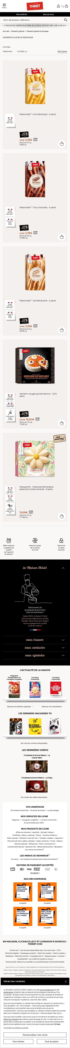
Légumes (58, 838)
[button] (58, 5)
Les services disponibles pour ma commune (37, 950)
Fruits (52, 841)
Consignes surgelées (30, 820)
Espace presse (50, 956)
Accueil (6, 31)
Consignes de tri (36, 956)
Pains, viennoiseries (47, 844)
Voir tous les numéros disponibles (34, 743)
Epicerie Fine (31, 847)
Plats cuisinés (12, 838)
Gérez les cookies (44, 953)
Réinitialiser (62, 51)
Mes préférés (21, 14)
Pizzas (38, 835)
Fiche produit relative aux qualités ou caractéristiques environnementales (35, 962)
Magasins (16, 820)
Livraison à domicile (48, 820)
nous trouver (35, 640)
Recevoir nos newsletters (52, 706)
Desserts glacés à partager (38, 31)
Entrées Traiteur (47, 832)
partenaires (8, 992)
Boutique (58, 847)
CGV (58, 950)
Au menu (14, 859)
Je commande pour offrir (34, 823)
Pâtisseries (33, 844)
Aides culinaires (42, 841)
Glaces (59, 841)
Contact (61, 956)
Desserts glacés (17, 31)
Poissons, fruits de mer (29, 838)
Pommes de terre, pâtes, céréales (21, 841)
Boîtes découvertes (45, 847)
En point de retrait (38, 810)
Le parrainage (53, 810)
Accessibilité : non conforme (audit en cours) (35, 959)
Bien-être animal (22, 956)
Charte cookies (59, 953)
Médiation (10, 956)
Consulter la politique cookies (15, 1028)
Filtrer (22, 52)
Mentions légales (12, 953)
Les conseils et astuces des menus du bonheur (39, 859)
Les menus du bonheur (34, 850)
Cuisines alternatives (16, 847)
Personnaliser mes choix (35, 1035)
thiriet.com (14, 950)
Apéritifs (35, 832)
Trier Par (7, 52)
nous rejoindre (35, 655)
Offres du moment (23, 832)
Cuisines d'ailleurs (50, 835)
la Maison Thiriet (35, 568)
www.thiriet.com (47, 990)
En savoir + (35, 873)
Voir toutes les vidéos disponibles (34, 797)
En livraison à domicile (19, 810)
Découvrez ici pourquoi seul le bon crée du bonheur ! (35, 610)
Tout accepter (52, 1041)
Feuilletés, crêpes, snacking (23, 835)
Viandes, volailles (46, 838)
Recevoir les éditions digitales (19, 706)
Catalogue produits (28, 953)
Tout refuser (18, 1041)
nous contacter (35, 648)
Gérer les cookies (10, 1019)
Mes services (48, 14)
